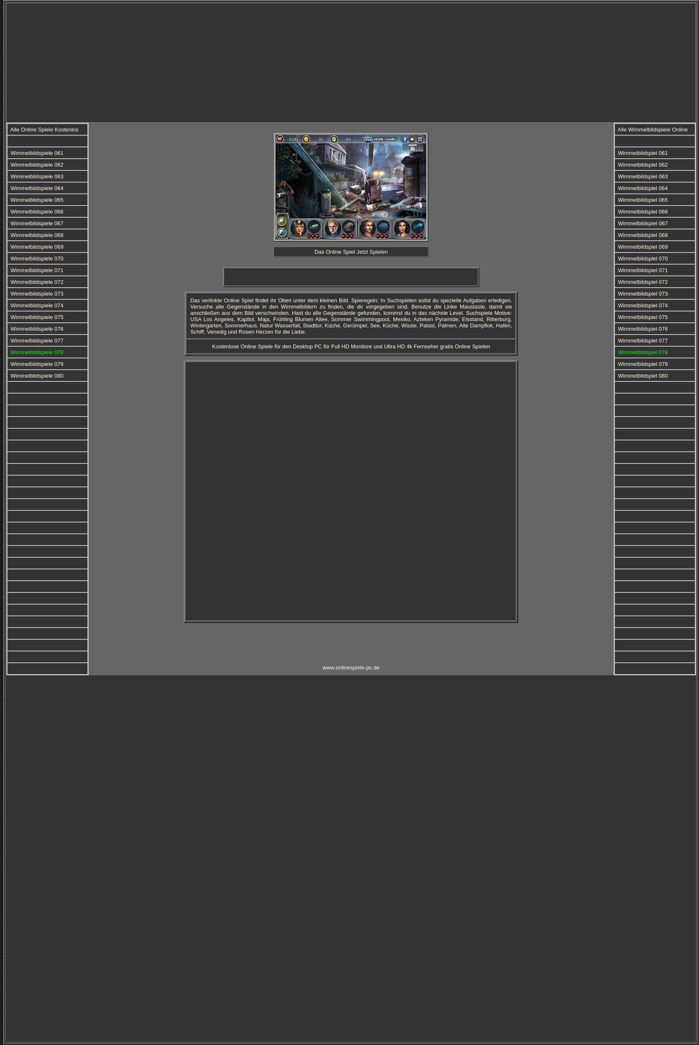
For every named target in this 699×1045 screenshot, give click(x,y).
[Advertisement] (327, 62)
